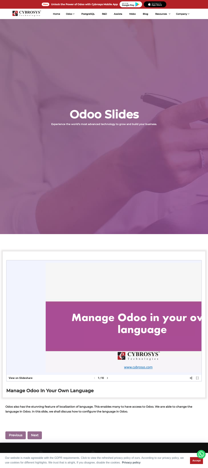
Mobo (132, 13)
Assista (118, 13)
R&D (104, 13)
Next (34, 435)
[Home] (26, 14)
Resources (161, 13)
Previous (15, 435)
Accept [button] (196, 460)
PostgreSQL (87, 13)
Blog (145, 13)
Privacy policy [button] (131, 462)
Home (56, 13)
